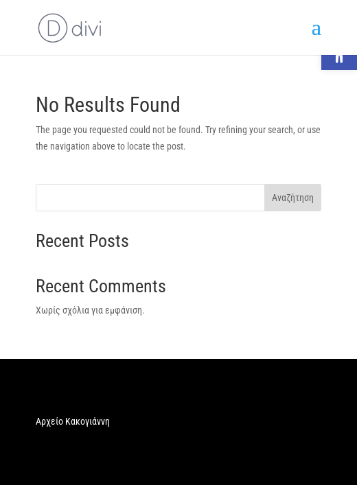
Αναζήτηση (293, 197)
